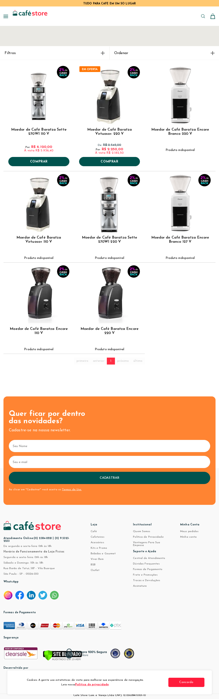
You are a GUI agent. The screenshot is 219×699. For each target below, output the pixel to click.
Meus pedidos (189, 531)
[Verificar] (62, 656)
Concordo (187, 682)
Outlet (95, 570)
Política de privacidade (92, 684)
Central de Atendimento (149, 558)
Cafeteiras (97, 537)
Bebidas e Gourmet (103, 553)
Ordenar (164, 53)
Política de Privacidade (148, 537)
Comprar (39, 161)
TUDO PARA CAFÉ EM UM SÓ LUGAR (109, 3)
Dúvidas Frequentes (146, 563)
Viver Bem (97, 559)
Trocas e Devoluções (146, 580)
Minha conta (188, 537)
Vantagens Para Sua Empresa (146, 544)
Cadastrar (109, 478)
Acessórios (97, 542)
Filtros (55, 53)
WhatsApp (11, 581)
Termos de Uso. (72, 489)
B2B (93, 564)
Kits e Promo (99, 548)
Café (94, 531)
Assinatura (140, 586)
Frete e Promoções (145, 574)
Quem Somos (141, 531)
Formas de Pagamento (147, 569)
